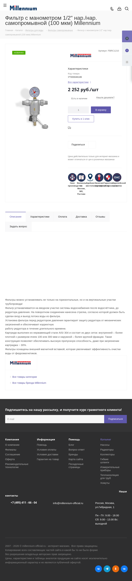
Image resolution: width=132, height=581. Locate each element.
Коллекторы (107, 454)
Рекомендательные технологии (16, 466)
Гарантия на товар (48, 459)
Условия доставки (47, 454)
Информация (46, 439)
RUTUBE (124, 568)
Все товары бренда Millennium (29, 382)
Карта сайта (76, 459)
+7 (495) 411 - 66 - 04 (24, 502)
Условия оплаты (46, 449)
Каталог (105, 439)
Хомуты (105, 482)
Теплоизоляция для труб (109, 477)
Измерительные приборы (110, 469)
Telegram (107, 568)
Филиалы (10, 449)
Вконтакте (98, 568)
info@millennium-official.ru (68, 503)
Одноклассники (115, 568)
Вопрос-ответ (77, 449)
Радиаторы (107, 449)
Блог (71, 444)
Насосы (104, 444)
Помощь (42, 444)
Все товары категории (24, 376)
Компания (12, 439)
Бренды (73, 454)
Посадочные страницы (76, 466)
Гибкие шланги (104, 461)
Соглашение (12, 454)
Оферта (10, 459)
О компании (12, 444)
